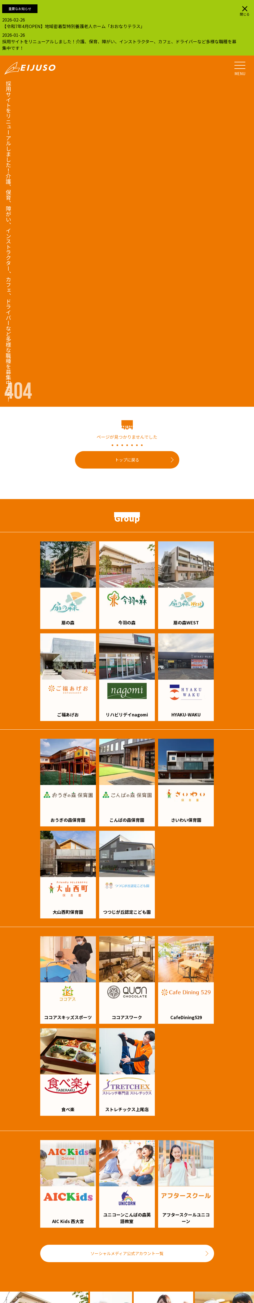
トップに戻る (127, 460)
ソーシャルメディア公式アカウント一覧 (127, 1253)
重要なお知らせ (19, 8)
